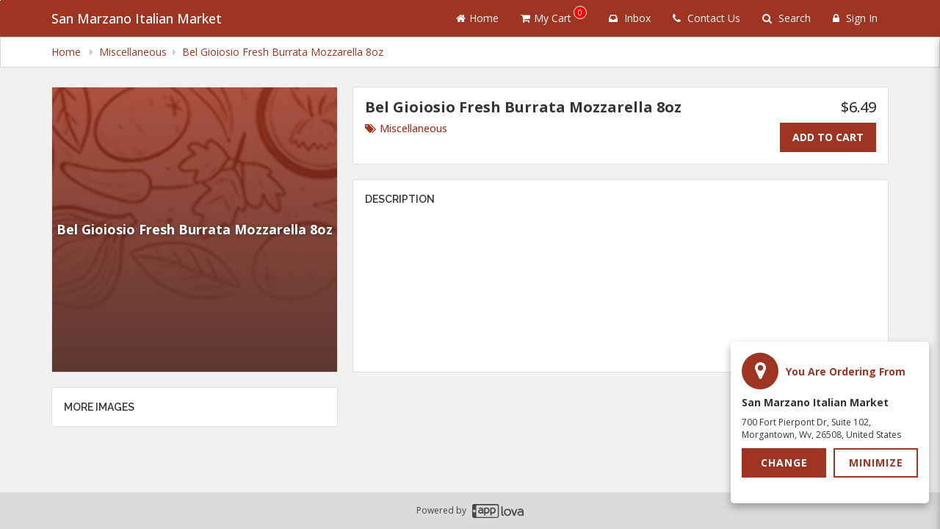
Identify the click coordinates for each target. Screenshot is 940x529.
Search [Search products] (786, 18)
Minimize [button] (876, 462)
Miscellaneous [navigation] (133, 52)
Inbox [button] (630, 18)
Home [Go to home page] (477, 18)
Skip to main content (0, 0)
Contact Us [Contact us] (706, 18)
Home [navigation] (67, 52)
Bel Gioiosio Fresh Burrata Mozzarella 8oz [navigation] (282, 52)
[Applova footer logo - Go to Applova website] (498, 511)
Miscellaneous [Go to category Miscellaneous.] (406, 128)
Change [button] (784, 462)
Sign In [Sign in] (855, 18)
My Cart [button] (554, 15)
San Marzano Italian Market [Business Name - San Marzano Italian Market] (136, 18)
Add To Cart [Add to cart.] (828, 137)
